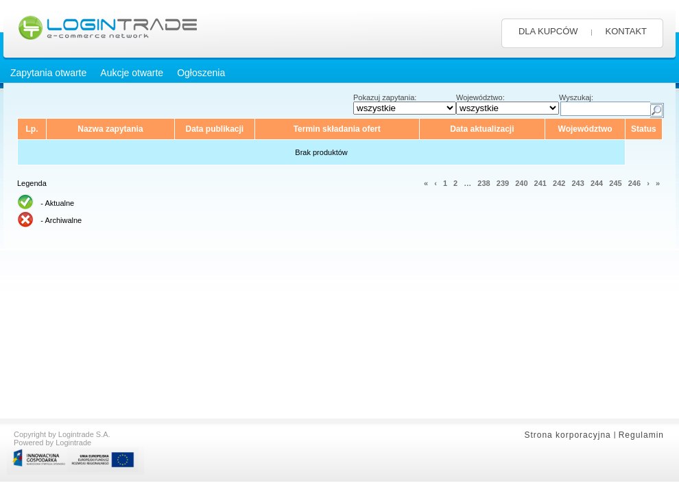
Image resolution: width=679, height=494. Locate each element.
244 (597, 183)
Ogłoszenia (201, 72)
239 (503, 183)
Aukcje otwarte (131, 72)
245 (615, 183)
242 (559, 183)
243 (577, 183)
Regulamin (641, 435)
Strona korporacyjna (567, 435)
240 (521, 183)
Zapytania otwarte (48, 72)
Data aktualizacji (482, 129)
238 (483, 183)
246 (634, 183)
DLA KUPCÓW (548, 31)
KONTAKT (626, 31)
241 (540, 183)
